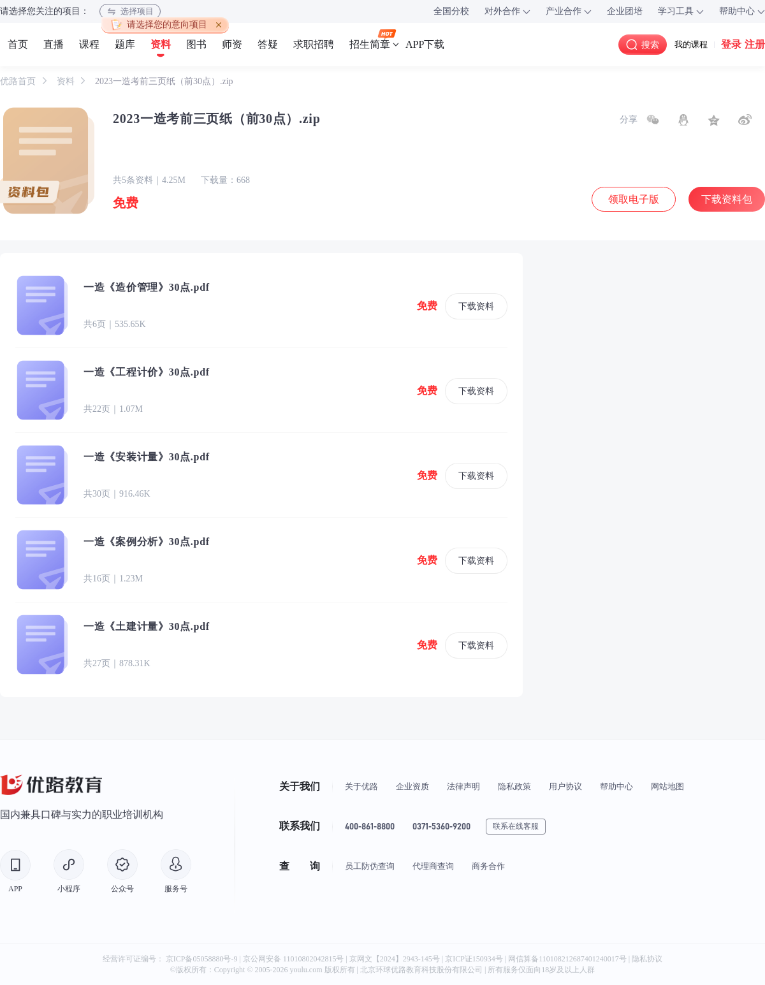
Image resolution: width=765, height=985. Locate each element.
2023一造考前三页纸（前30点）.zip (164, 81)
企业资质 (412, 786)
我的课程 (691, 44)
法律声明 (463, 786)
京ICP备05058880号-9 (202, 958)
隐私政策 (514, 786)
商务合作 (488, 866)
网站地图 (667, 786)
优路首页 (19, 81)
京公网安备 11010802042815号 (294, 958)
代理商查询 (433, 866)
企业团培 (625, 11)
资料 (67, 81)
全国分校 (451, 11)
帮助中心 (616, 786)
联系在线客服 (516, 826)
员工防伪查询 (370, 866)
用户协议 (565, 786)
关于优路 (361, 786)
